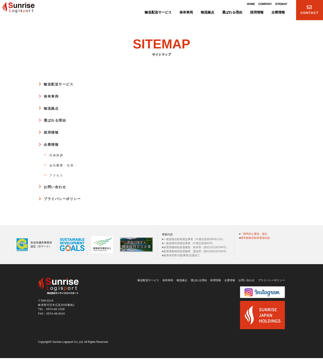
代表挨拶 (58, 155)
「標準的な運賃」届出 (253, 233)
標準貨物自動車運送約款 (255, 237)
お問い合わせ (57, 187)
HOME (251, 5)
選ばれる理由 (57, 120)
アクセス (58, 175)
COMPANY (265, 5)
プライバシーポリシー (66, 198)
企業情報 (52, 144)
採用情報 (52, 132)
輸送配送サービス (61, 84)
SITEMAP (281, 5)
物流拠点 (52, 108)
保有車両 (52, 96)
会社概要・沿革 (64, 165)
